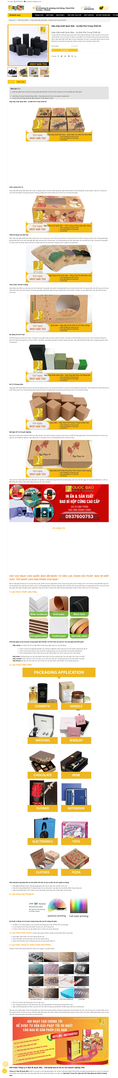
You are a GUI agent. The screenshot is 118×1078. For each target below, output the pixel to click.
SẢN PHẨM (60, 15)
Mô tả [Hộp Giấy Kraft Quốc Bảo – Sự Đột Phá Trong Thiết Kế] (11, 82)
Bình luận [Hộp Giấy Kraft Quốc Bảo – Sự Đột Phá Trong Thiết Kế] (20, 82)
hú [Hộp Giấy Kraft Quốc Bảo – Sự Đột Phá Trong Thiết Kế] (96, 240)
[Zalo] (76, 56)
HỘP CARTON (89, 15)
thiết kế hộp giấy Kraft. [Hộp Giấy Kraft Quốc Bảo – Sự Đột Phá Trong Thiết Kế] (78, 435)
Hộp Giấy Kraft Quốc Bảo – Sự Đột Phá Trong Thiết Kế (75, 32)
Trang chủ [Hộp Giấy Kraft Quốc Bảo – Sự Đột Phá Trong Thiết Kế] (12, 20)
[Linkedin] (65, 56)
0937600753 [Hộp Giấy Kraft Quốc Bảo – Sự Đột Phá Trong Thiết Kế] (18, 1)
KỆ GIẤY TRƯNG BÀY (103, 15)
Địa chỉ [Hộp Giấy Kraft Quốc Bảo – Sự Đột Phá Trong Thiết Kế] (38, 6)
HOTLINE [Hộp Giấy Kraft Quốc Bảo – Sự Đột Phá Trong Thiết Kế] (87, 7)
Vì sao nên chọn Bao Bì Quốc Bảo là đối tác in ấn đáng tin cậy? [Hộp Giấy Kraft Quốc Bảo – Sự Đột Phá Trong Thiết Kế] (32, 98)
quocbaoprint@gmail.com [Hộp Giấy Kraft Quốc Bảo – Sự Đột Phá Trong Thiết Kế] (32, 1)
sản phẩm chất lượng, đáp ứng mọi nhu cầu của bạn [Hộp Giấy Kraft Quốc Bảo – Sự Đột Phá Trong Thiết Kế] (33, 482)
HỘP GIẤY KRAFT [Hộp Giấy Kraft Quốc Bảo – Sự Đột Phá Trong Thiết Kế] (23, 20)
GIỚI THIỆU (50, 15)
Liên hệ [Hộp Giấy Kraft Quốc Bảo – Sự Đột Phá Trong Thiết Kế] (64, 50)
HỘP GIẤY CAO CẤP (74, 15)
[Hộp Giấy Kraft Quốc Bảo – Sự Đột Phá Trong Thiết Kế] (16, 8)
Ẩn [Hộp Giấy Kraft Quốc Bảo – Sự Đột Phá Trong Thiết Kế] (19, 89)
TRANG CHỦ (39, 15)
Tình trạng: (55, 46)
